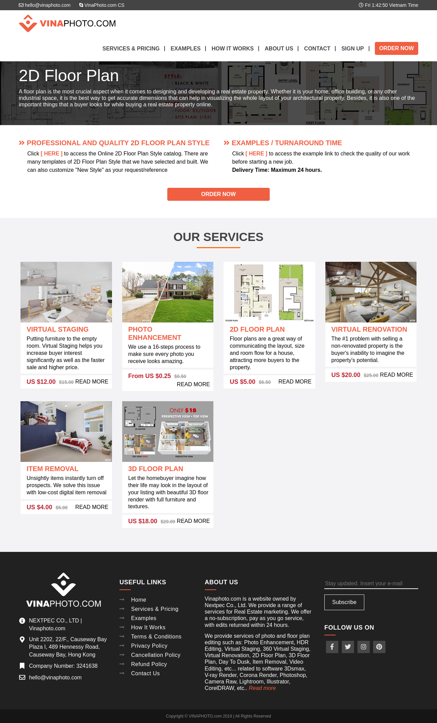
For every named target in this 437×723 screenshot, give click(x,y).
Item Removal (53, 468)
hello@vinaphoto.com (45, 5)
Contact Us (145, 670)
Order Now (396, 48)
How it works (233, 48)
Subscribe (344, 602)
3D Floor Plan (155, 468)
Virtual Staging (57, 329)
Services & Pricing (131, 48)
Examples (186, 48)
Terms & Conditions (156, 635)
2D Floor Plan (257, 329)
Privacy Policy (149, 644)
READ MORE (92, 382)
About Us (279, 48)
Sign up (352, 48)
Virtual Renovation (369, 329)
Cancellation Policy (156, 653)
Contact (317, 48)
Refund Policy (149, 661)
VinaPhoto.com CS (102, 5)
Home (138, 599)
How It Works (148, 626)
